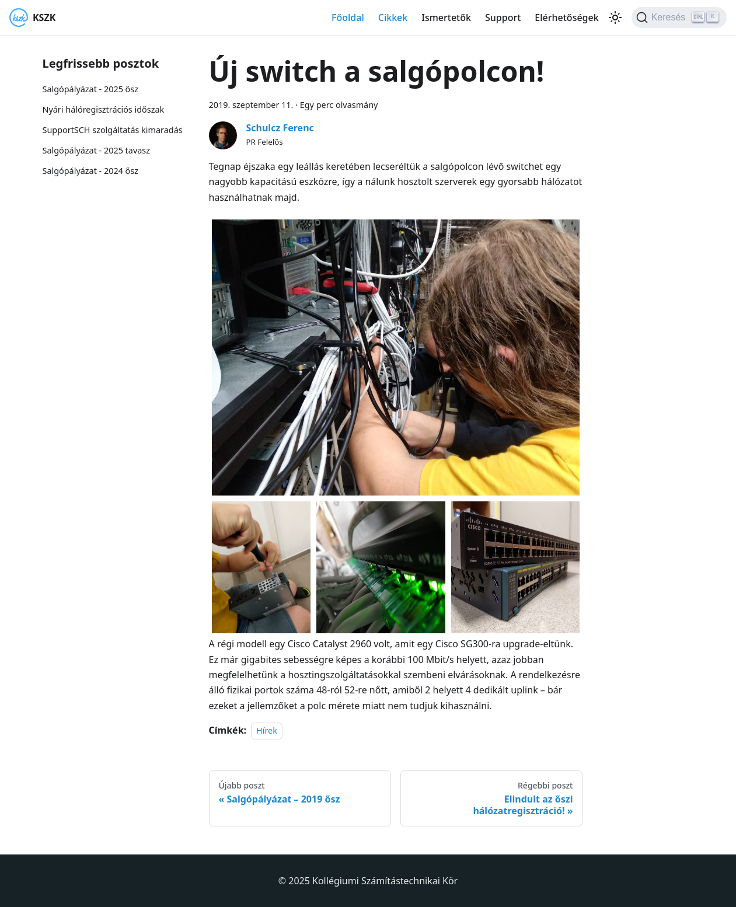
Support (503, 17)
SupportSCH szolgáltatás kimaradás (113, 129)
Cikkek (393, 17)
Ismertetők (446, 17)
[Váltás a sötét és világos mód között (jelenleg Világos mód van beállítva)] (615, 17)
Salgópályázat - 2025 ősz (90, 89)
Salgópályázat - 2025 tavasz (96, 150)
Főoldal (348, 17)
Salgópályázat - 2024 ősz (90, 170)
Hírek (266, 730)
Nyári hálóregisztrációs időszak (104, 109)
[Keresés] (679, 17)
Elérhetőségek (566, 17)
